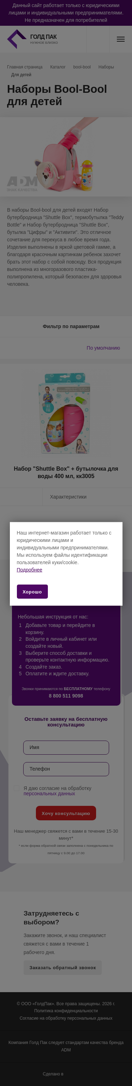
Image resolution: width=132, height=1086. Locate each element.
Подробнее (30, 570)
